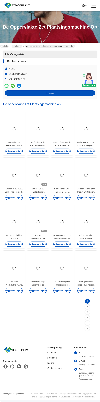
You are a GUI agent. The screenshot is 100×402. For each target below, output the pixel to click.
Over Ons (51, 352)
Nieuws (50, 363)
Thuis (4, 46)
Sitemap (20, 394)
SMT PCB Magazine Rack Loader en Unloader (62, 285)
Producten (17, 46)
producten (52, 358)
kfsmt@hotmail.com (18, 74)
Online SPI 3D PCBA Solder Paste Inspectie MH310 (14, 192)
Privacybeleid (8, 394)
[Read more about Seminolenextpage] (87, 323)
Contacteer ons (54, 368)
